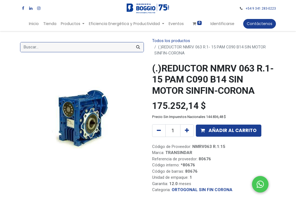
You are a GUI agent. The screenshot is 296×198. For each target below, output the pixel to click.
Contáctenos (259, 23)
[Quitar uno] (159, 130)
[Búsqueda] (138, 47)
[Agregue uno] (187, 130)
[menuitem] (34, 24)
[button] (228, 131)
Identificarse (222, 23)
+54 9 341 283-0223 (261, 8)
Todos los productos (171, 40)
